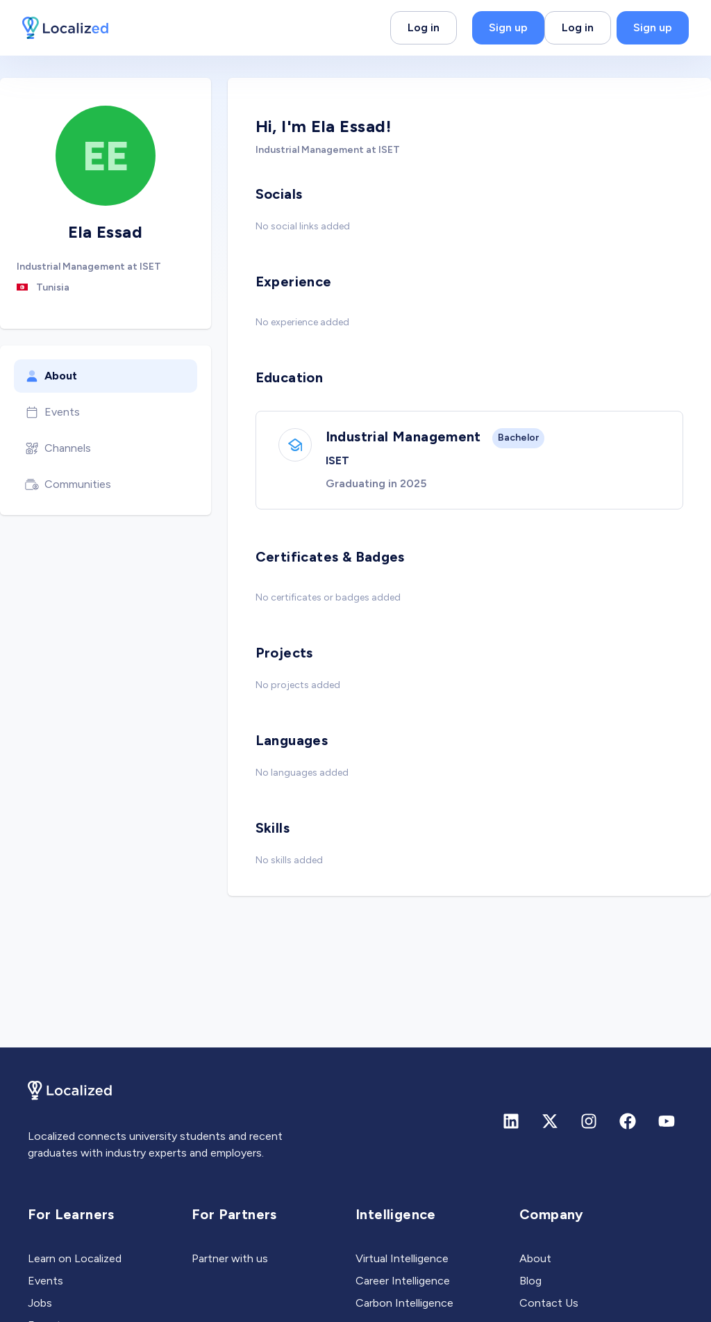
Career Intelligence (403, 1280)
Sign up (508, 27)
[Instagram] (588, 1121)
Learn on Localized (75, 1258)
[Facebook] (627, 1121)
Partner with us (230, 1258)
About (51, 376)
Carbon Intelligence (404, 1302)
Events (52, 412)
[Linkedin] (511, 1121)
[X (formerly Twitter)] (550, 1121)
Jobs (40, 1302)
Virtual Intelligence (402, 1258)
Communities (68, 484)
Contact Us (548, 1302)
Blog (530, 1280)
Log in (424, 27)
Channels (58, 448)
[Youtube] (666, 1121)
